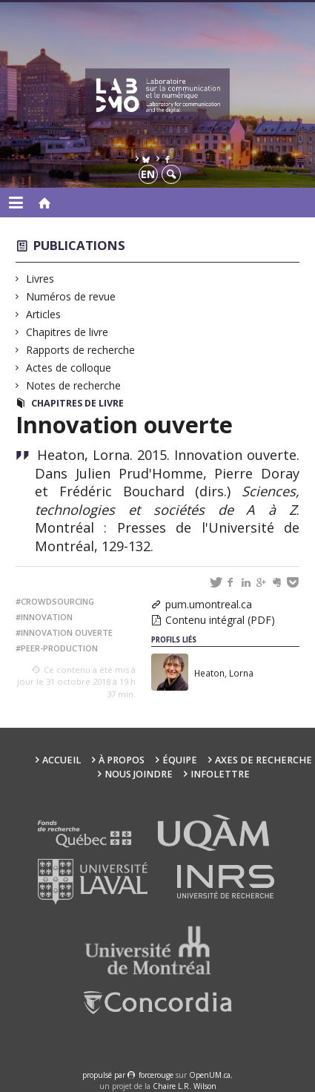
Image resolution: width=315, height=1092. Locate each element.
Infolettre (220, 774)
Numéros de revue (71, 296)
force (156, 1075)
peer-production (59, 648)
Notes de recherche (74, 385)
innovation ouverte (67, 632)
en (148, 174)
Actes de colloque (69, 368)
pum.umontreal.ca (208, 604)
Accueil (61, 760)
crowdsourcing (57, 601)
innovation (47, 616)
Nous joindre (139, 774)
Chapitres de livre (67, 332)
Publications (79, 245)
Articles (44, 314)
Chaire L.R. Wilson (184, 1086)
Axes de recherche (263, 760)
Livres (40, 279)
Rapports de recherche (81, 350)
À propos (122, 760)
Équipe (179, 760)
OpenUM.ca (210, 1075)
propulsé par (104, 1075)
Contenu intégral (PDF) (220, 620)
